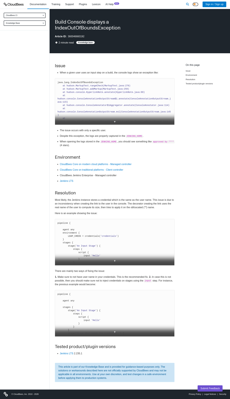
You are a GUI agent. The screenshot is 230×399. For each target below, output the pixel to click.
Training (55, 4)
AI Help (112, 4)
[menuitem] (38, 4)
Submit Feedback (210, 388)
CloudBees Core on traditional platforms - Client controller (91, 169)
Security (222, 394)
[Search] (187, 4)
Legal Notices (210, 394)
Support (69, 4)
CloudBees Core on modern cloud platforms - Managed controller (95, 164)
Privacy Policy (195, 394)
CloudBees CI (11, 15)
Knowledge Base (13, 23)
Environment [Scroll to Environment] (191, 75)
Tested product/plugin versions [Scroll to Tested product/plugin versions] (199, 83)
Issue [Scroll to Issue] (188, 71)
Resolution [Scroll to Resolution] (190, 79)
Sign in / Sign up (214, 4)
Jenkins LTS (66, 181)
